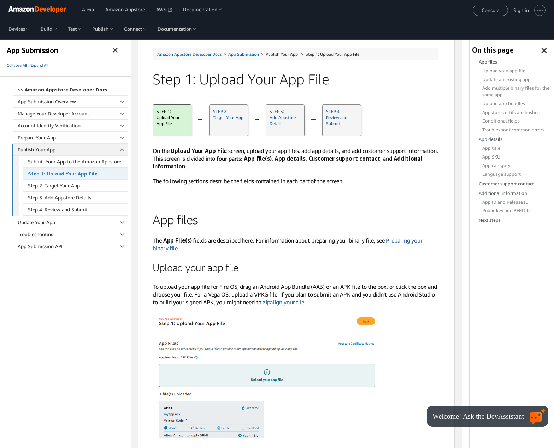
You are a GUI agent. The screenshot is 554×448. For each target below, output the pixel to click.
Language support (501, 174)
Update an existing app (506, 79)
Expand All (39, 65)
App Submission (243, 54)
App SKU (491, 157)
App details (490, 139)
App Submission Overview (73, 101)
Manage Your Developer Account (73, 113)
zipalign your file (283, 302)
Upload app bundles (503, 103)
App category (496, 165)
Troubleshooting (73, 234)
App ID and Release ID (505, 202)
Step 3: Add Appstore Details (59, 198)
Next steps (490, 220)
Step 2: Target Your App (54, 186)
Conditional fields (501, 121)
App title (491, 148)
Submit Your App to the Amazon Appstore (74, 162)
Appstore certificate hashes (511, 112)
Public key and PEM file (506, 210)
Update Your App (73, 222)
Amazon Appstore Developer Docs (189, 54)
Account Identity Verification (73, 125)
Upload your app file (503, 70)
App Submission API (73, 246)
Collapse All (17, 65)
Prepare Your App (73, 137)
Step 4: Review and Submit (58, 210)
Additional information (503, 193)
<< (62, 89)
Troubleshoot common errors (513, 129)
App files (488, 62)
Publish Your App (73, 149)
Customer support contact (506, 183)
